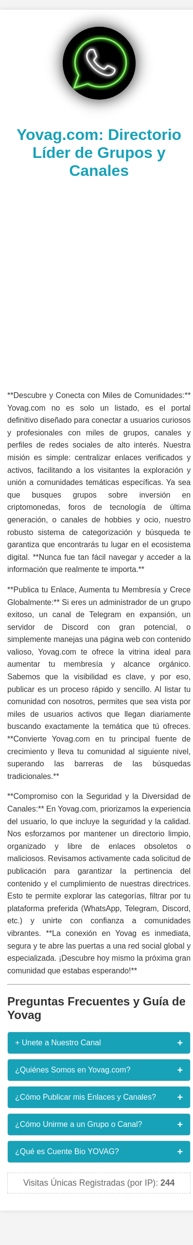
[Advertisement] (94, 283)
